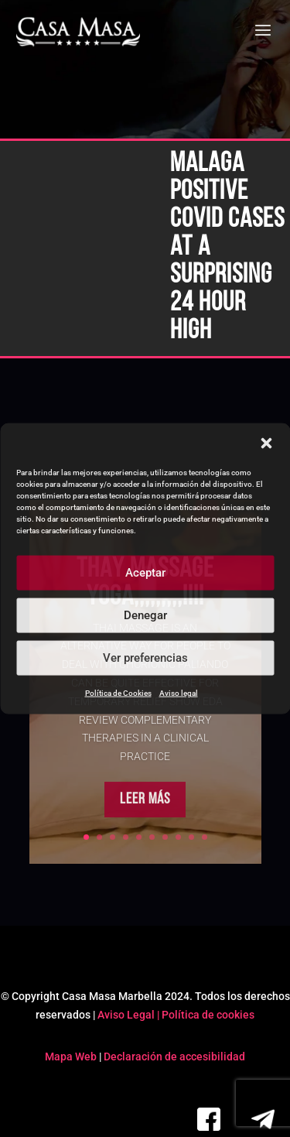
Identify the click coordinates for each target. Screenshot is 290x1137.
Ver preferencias (145, 658)
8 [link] (178, 837)
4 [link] (125, 837)
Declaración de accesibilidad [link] (174, 1056)
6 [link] (152, 837)
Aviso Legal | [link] (129, 1015)
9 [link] (191, 837)
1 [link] (86, 837)
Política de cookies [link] (208, 1015)
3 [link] (112, 837)
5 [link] (139, 837)
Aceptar (145, 573)
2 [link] (99, 837)
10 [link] (204, 837)
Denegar (145, 615)
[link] (78, 32)
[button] (266, 442)
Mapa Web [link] (71, 1056)
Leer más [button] (145, 819)
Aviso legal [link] (178, 692)
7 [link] (165, 837)
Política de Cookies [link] (118, 692)
